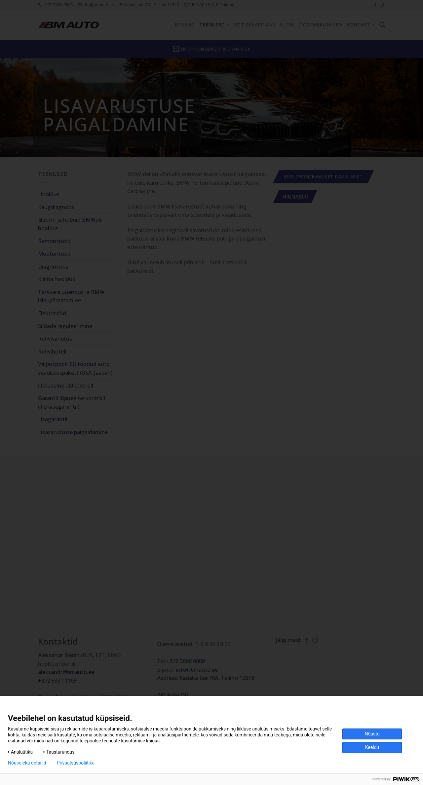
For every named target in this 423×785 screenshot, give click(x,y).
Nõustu (372, 733)
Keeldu (372, 747)
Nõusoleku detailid (27, 763)
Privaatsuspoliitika (76, 763)
